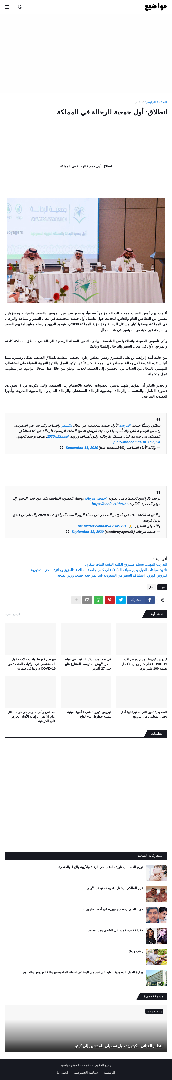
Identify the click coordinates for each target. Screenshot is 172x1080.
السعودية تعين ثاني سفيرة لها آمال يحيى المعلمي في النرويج (143, 714)
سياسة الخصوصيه (86, 1072)
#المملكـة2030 (58, 436)
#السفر (66, 425)
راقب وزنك (135, 951)
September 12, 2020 (88, 532)
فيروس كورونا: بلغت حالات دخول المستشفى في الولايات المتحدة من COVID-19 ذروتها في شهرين (32, 663)
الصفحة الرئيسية (156, 102)
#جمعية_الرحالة (96, 498)
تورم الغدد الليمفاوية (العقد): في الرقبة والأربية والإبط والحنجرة (100, 867)
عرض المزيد (12, 614)
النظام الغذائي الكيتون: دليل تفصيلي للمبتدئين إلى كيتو (119, 1046)
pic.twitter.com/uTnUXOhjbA (136, 442)
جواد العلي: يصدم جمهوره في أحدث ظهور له (113, 909)
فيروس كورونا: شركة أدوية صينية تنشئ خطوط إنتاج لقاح (89, 714)
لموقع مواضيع (69, 1065)
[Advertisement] (86, 53)
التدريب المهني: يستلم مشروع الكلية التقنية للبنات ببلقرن (126, 564)
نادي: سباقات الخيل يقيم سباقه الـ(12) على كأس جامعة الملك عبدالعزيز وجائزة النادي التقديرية (99, 570)
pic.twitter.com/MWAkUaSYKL (102, 526)
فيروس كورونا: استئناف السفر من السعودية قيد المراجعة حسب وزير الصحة (112, 575)
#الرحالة (125, 425)
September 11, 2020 (82, 448)
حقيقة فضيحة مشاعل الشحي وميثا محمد (115, 930)
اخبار (138, 102)
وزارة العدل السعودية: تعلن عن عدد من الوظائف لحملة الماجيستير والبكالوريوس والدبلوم (83, 972)
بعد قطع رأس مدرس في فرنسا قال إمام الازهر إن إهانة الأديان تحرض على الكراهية (32, 716)
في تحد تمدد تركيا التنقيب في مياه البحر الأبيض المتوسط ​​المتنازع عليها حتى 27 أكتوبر (87, 663)
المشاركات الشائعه (150, 856)
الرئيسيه (109, 1072)
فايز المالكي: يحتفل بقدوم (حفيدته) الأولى (115, 888)
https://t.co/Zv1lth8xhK (110, 504)
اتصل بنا (62, 1072)
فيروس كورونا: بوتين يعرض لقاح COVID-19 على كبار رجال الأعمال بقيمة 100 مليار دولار (144, 663)
